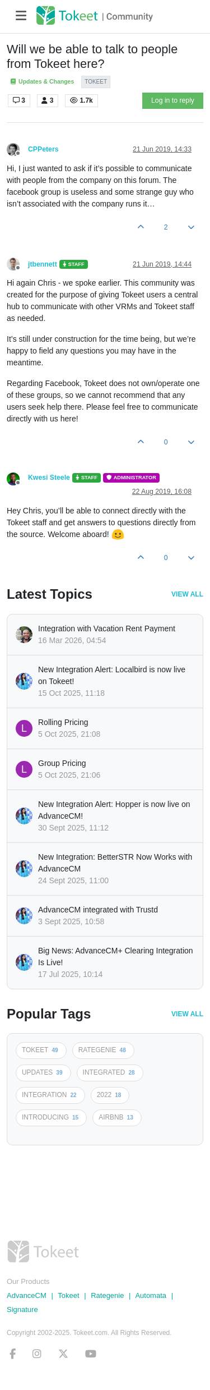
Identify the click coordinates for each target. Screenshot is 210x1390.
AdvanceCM (26, 1295)
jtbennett (42, 264)
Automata (150, 1295)
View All (187, 594)
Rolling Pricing (63, 722)
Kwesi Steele (49, 477)
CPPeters (43, 149)
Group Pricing (62, 763)
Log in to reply (172, 100)
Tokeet (68, 1295)
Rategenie (107, 1295)
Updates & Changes (42, 81)
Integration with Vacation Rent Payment (106, 628)
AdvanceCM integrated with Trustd (98, 909)
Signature (22, 1309)
